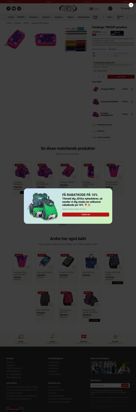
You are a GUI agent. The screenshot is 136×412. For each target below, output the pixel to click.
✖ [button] (131, 5)
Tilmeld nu (85, 214)
